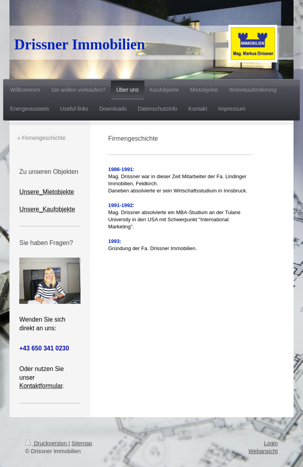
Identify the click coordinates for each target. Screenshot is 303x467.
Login (271, 443)
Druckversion (46, 443)
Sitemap (81, 443)
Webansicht (263, 451)
